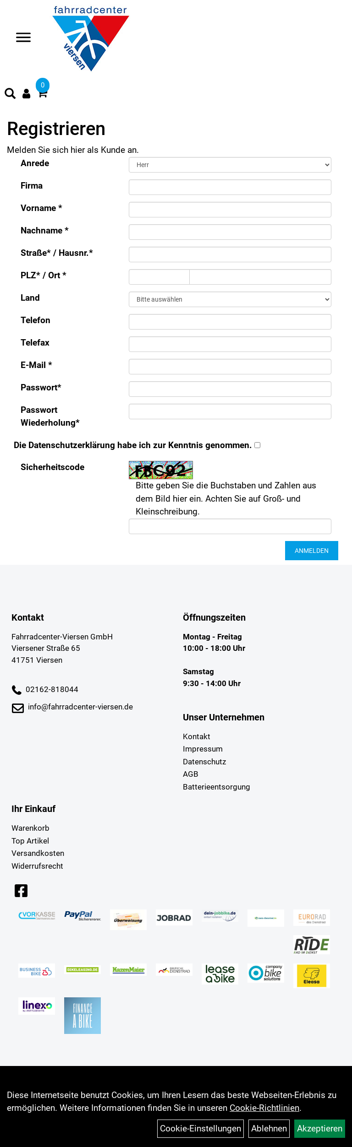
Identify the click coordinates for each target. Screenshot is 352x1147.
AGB (190, 774)
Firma (32, 185)
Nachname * (45, 230)
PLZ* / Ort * (43, 275)
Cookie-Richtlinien (264, 1108)
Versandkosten (37, 853)
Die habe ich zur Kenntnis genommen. (133, 445)
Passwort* (41, 387)
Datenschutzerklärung (71, 445)
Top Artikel (30, 840)
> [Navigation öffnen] (20, 38)
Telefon (35, 320)
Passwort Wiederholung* (50, 416)
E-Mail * (36, 365)
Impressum (203, 748)
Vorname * (41, 208)
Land (30, 297)
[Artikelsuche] (10, 94)
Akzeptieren (319, 1128)
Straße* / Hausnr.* (57, 253)
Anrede (35, 163)
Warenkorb (30, 828)
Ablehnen (269, 1128)
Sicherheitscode (52, 467)
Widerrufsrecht (37, 866)
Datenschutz (204, 761)
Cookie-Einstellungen (200, 1128)
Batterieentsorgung (216, 786)
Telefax (35, 342)
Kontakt (196, 736)
